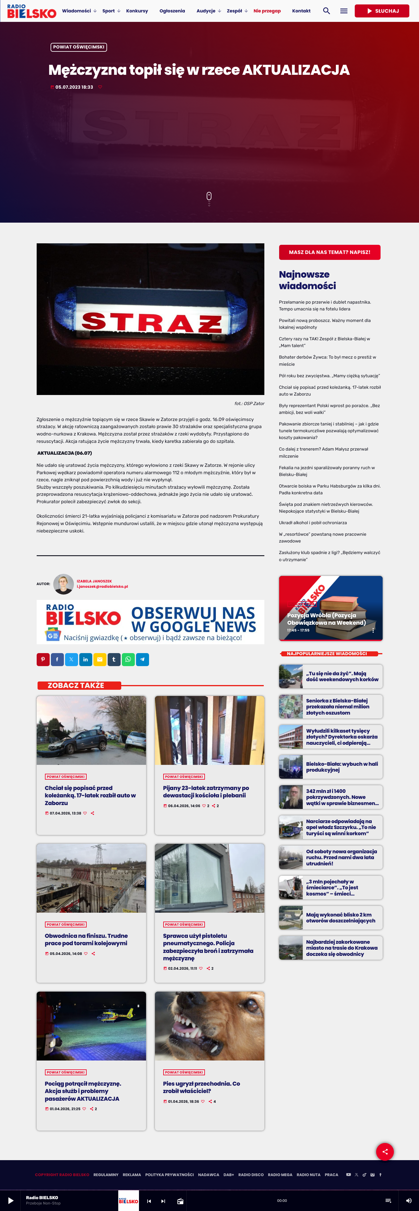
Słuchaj (382, 11)
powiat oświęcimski (78, 47)
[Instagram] (372, 1176)
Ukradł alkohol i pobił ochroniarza (313, 522)
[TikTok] (364, 1176)
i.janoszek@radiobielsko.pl (102, 586)
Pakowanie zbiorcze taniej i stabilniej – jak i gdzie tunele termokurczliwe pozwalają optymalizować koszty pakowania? (329, 430)
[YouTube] (348, 1176)
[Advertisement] (209, 141)
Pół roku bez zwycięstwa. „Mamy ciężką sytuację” (329, 375)
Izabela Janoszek (94, 581)
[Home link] (31, 11)
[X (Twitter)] (356, 1176)
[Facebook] (380, 1176)
